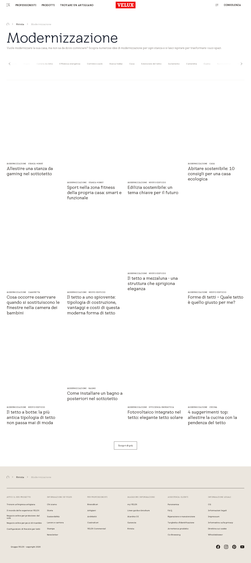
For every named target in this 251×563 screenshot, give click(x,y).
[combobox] (215, 5)
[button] (9, 63)
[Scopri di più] (125, 445)
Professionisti (25, 5)
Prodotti (48, 5)
